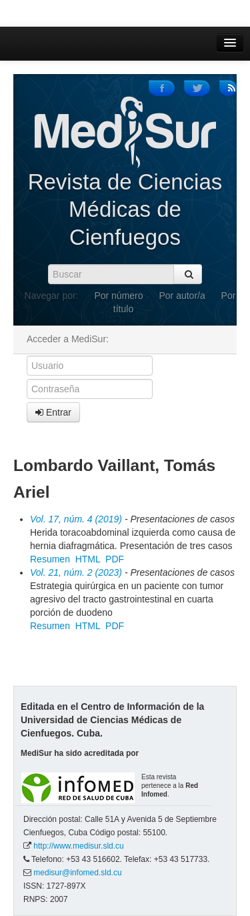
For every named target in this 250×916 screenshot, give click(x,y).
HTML (88, 559)
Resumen (50, 559)
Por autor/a (182, 295)
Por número (118, 295)
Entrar (53, 412)
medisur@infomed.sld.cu (77, 872)
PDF (114, 559)
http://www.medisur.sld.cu (78, 846)
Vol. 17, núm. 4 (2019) (76, 519)
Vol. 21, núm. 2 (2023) (76, 572)
